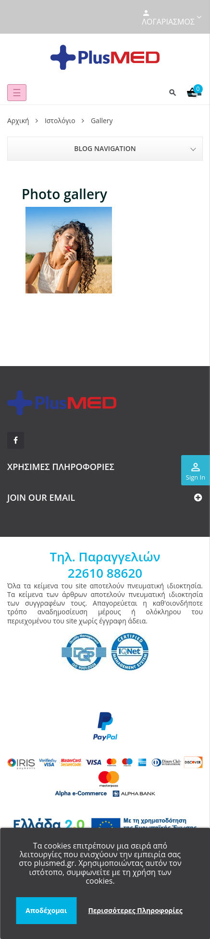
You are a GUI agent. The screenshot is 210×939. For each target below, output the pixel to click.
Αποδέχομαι (46, 910)
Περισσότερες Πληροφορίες (135, 910)
